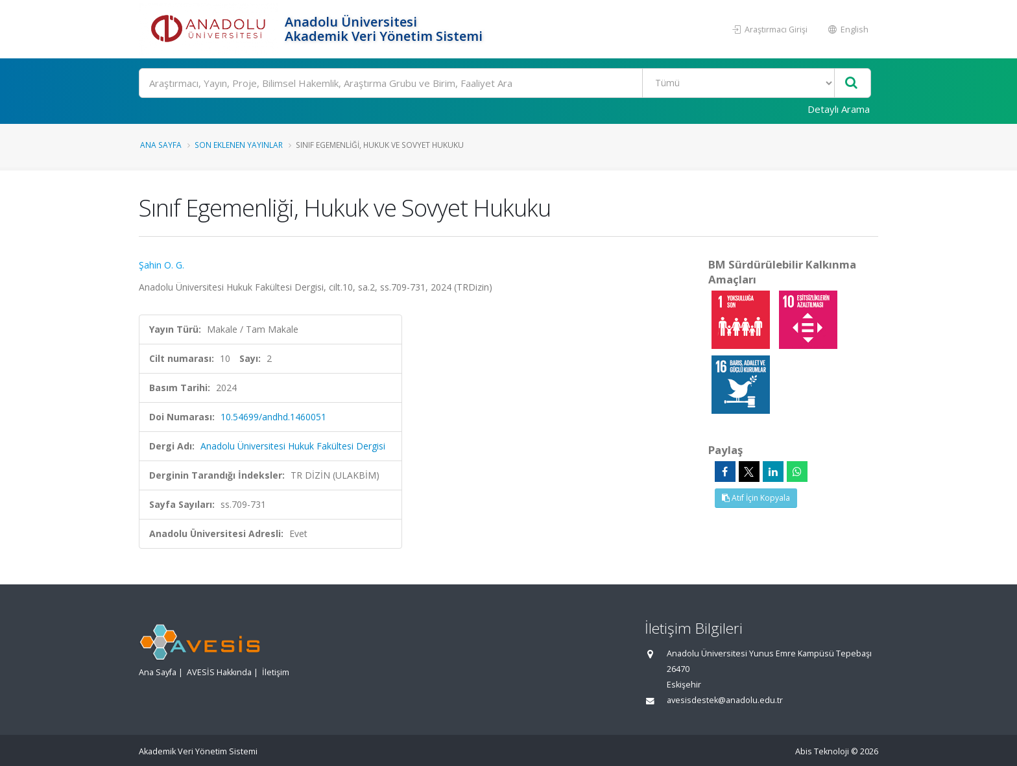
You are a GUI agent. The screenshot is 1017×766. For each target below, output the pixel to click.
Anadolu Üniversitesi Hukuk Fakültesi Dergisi (292, 446)
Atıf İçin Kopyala (756, 497)
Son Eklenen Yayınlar (239, 144)
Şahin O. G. (161, 265)
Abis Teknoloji (822, 751)
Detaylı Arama (839, 108)
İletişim (275, 672)
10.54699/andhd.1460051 (273, 417)
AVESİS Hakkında (219, 672)
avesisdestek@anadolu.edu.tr (725, 700)
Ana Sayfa (161, 144)
